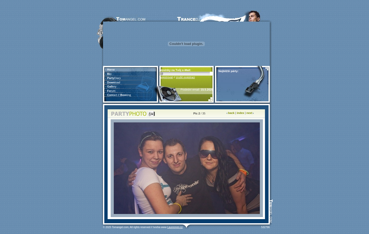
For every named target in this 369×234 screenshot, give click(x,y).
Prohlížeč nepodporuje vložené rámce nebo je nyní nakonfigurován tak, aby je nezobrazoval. (130, 84)
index (240, 112)
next (249, 112)
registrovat (166, 77)
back (231, 112)
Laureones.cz (175, 227)
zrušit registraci (185, 77)
